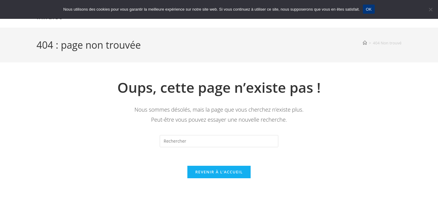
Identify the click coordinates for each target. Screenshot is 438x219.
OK (369, 9)
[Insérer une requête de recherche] (219, 141)
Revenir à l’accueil (219, 172)
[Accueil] (365, 43)
